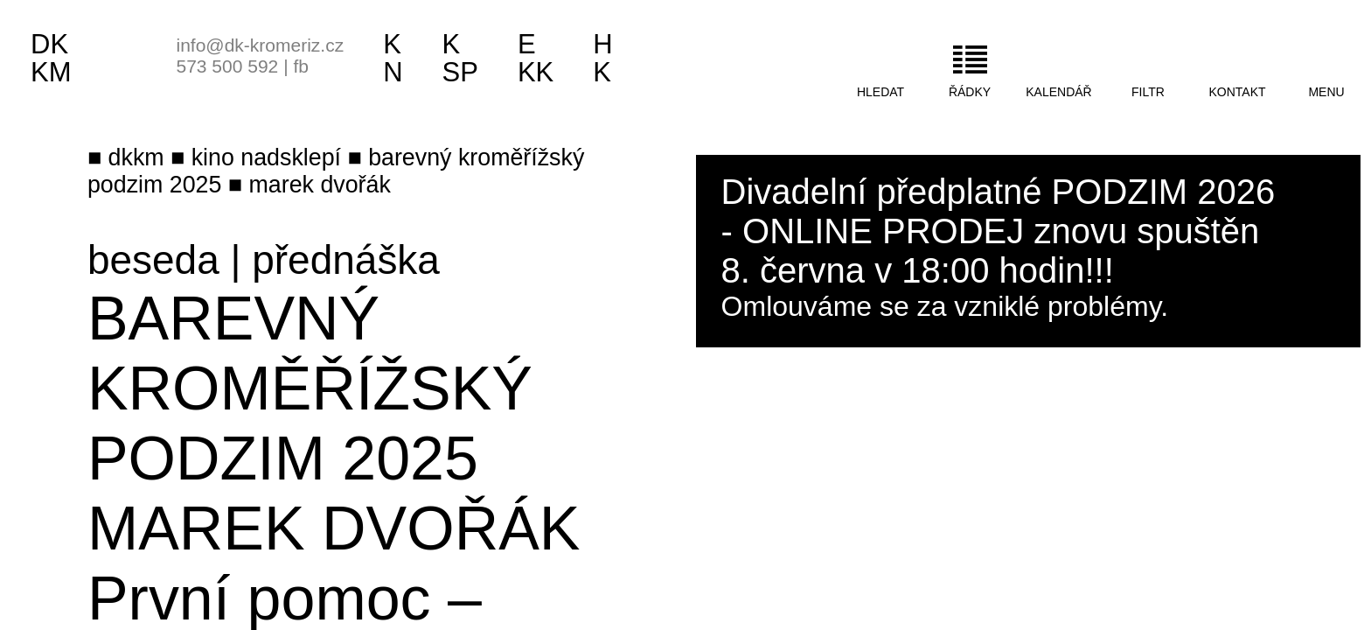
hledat (880, 92)
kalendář (1058, 92)
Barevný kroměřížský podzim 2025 (309, 388)
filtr (1148, 92)
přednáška (346, 260)
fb (301, 66)
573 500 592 (228, 66)
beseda (153, 260)
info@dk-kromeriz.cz (260, 45)
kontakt (1236, 92)
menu (1326, 92)
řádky (970, 92)
